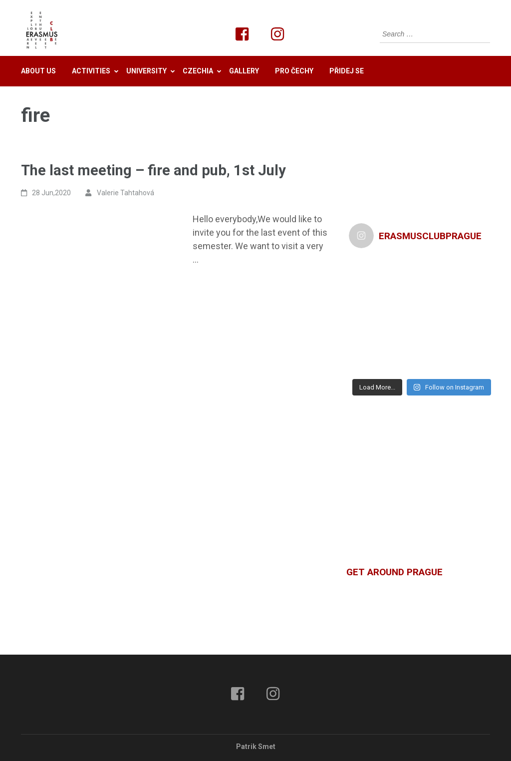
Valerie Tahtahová (125, 193)
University (146, 71)
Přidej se (346, 71)
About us (38, 71)
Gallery (244, 71)
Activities (91, 71)
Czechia (198, 71)
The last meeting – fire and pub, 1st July (153, 170)
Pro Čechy (294, 71)
